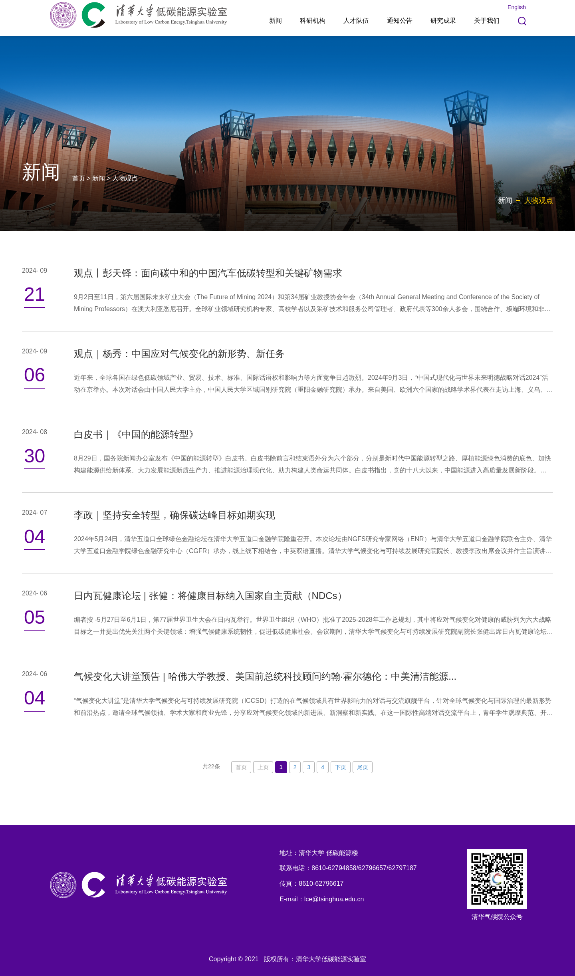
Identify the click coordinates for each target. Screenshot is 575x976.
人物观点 (125, 178)
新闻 (275, 20)
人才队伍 (356, 20)
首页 (78, 178)
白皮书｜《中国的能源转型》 (136, 434)
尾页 (362, 767)
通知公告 (399, 20)
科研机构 (312, 20)
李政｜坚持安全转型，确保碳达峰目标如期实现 (174, 515)
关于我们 (487, 20)
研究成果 (443, 20)
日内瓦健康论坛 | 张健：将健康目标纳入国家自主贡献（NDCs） (210, 595)
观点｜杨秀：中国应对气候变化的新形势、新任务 (179, 353)
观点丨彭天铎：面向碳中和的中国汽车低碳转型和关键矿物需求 (208, 273)
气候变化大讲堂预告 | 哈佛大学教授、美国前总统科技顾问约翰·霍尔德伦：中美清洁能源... (265, 676)
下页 (340, 767)
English (517, 7)
